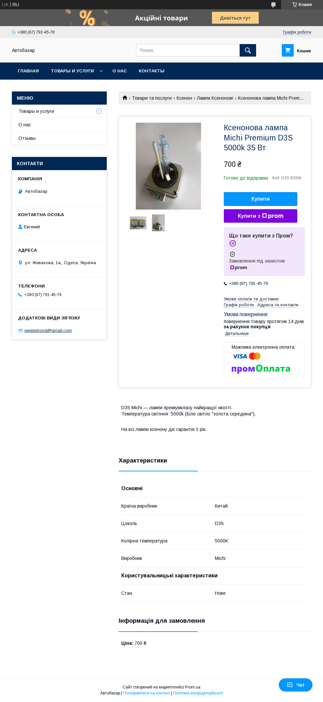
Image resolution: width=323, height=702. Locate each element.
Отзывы (27, 138)
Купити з (260, 216)
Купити (260, 199)
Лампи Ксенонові (215, 98)
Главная (28, 70)
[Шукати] (248, 50)
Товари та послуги (152, 98)
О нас (119, 70)
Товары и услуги (72, 70)
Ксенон (184, 98)
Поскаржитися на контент (146, 693)
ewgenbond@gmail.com (48, 330)
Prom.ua (192, 687)
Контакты (151, 70)
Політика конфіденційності (198, 693)
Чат (296, 685)
